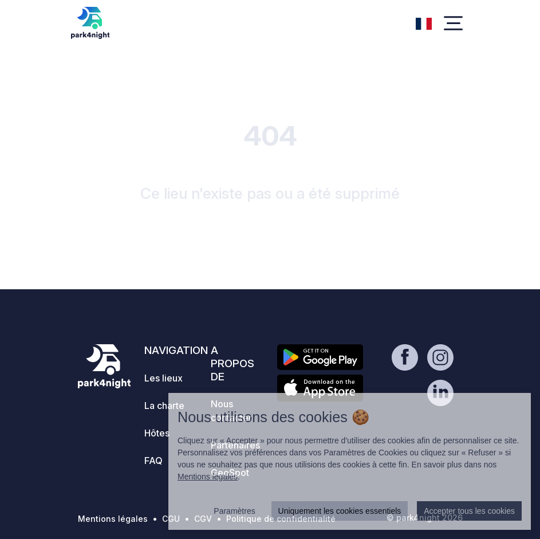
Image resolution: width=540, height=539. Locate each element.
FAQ (153, 460)
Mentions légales (113, 519)
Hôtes (157, 433)
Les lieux (163, 378)
